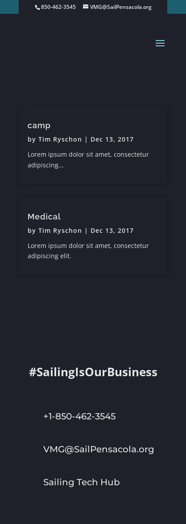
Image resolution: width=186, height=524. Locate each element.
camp (39, 125)
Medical (44, 216)
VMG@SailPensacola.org (98, 449)
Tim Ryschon (60, 139)
